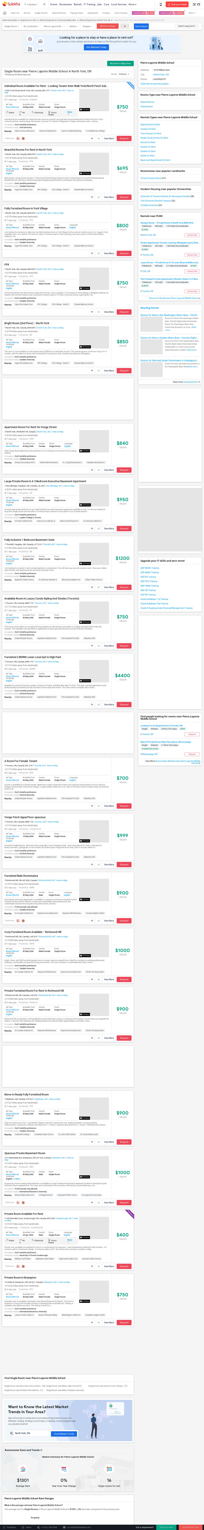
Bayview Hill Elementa (72, 823)
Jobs (101, 4)
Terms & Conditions (137, 1512)
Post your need (166, 1527)
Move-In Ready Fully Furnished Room (26, 959)
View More (109, 138)
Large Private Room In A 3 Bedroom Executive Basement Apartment (45, 436)
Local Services (120, 4)
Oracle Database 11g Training (154, 547)
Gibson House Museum (24, 131)
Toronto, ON (40, 558)
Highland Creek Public (45, 1123)
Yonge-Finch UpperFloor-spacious (25, 726)
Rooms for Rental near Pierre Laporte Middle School (174, 298)
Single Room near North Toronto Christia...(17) (107, 1206)
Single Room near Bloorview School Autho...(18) (24, 1206)
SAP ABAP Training (149, 521)
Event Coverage (29, 1505)
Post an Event (66, 1505)
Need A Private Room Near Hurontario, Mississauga (165, 638)
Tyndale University (27, 186)
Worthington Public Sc (71, 1179)
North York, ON (58, 90)
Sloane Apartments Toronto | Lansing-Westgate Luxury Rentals (170, 243)
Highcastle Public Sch (68, 1123)
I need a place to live (143, 13)
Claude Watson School (83, 190)
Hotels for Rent (147, 156)
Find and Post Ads (60, 1479)
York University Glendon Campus (157, 201)
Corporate (60, 1511)
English (9, 173)
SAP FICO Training (148, 530)
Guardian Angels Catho (95, 1179)
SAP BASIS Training (149, 516)
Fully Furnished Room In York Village (26, 208)
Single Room (10, 26)
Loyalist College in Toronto (30, 472)
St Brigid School (45, 1060)
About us (108, 1512)
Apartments (92, 13)
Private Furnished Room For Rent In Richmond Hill (34, 900)
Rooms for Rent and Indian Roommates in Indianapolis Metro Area (170, 360)
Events (55, 4)
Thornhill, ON (48, 499)
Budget (86, 26)
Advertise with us (172, 1512)
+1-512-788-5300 (116, 1477)
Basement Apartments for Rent (155, 160)
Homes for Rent (147, 142)
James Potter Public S (24, 1179)
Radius (72, 26)
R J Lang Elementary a (72, 417)
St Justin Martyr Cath (89, 999)
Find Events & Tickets (60, 1494)
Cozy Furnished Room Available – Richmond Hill (32, 841)
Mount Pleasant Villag (48, 1179)
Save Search (141, 26)
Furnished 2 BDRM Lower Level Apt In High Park (32, 612)
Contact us (120, 1512)
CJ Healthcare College (95, 131)
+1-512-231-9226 (133, 1477)
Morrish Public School (92, 1123)
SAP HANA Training (149, 534)
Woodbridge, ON (54, 440)
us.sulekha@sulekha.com (120, 1484)
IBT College (42, 190)
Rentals (79, 4)
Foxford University (26, 590)
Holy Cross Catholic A (46, 476)
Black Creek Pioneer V (69, 476)
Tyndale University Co (96, 417)
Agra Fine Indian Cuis (24, 190)
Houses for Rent (148, 147)
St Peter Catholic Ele (23, 476)
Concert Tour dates (68, 1501)
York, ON (146, 271)
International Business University (33, 1056)
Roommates (67, 4)
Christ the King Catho (95, 882)
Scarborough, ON (64, 1083)
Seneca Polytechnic (47, 131)
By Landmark (30, 26)
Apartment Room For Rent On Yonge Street (30, 382)
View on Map (58, 154)
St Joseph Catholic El (24, 823)
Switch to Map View (120, 63)
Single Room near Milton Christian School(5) (65, 1210)
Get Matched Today (96, 47)
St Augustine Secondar (91, 1060)
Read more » (192, 350)
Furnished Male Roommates (21, 785)
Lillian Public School (93, 535)
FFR (6, 264)
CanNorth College (22, 999)
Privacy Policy (155, 1512)
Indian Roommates (9, 20)
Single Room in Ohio (28, 20)
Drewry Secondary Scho (25, 417)
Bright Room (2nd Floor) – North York (26, 323)
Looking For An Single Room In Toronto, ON (161, 622)
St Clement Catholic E (93, 476)
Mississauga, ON (149, 650)
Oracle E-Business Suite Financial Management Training (166, 556)
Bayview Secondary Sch (48, 823)
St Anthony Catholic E (48, 535)
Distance (124, 74)
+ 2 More (16, 1043)
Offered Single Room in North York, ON (94, 20)
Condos (106, 13)
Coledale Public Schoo (44, 999)
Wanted (154, 625)
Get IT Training (60, 1486)
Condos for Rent (148, 129)
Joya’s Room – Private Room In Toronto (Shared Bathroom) (169, 263)
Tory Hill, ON (39, 675)
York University (25, 128)
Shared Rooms (59, 13)
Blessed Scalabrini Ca (71, 535)
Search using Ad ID (187, 26)
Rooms (27, 13)
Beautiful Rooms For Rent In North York (28, 149)
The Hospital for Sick (70, 593)
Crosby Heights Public (95, 823)
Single (144, 625)
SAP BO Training (148, 525)
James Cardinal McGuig (71, 131)
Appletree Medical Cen (46, 593)
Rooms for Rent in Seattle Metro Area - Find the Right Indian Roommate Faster (170, 338)
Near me (15, 13)
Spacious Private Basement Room (24, 1017)
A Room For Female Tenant (20, 670)
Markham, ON (41, 963)
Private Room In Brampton (20, 1142)
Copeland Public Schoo (67, 1060)
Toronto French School (153, 178)
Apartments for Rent (150, 125)
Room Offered (12, 107)
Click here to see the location (154, 84)
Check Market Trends (64, 1254)
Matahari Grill (89, 593)
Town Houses (120, 13)
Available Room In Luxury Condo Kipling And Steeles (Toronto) (41, 553)
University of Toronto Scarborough (33, 1120)
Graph (115, 1410)
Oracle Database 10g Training (154, 552)
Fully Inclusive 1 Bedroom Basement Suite (29, 494)
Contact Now (192, 235)
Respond (124, 138)
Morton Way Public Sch (24, 1060)
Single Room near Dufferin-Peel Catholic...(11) (23, 1210)
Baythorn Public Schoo (24, 535)
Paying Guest (77, 13)
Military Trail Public (23, 1123)
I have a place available (171, 13)
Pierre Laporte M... (53, 26)
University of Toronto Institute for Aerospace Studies (167, 196)
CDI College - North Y (60, 190)
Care (108, 4)
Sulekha (11, 4)
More (134, 4)
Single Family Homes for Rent (154, 138)
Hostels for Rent (148, 151)
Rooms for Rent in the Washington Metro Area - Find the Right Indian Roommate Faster (170, 315)
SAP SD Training (148, 543)
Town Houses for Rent (150, 134)
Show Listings (107, 26)
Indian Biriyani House (23, 593)
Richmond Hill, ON (46, 790)
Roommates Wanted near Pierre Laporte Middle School (178, 658)
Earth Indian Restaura (49, 417)
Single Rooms (41, 13)
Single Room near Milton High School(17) (64, 1206)
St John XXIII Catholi (66, 999)
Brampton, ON (58, 1022)
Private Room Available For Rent (23, 1078)
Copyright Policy (113, 1515)
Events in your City (30, 1501)
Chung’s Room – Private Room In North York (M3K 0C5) (166, 223)
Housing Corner (149, 308)
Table (126, 1410)
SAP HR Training (148, 538)
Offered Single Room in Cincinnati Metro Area (58, 20)
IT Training (91, 4)
